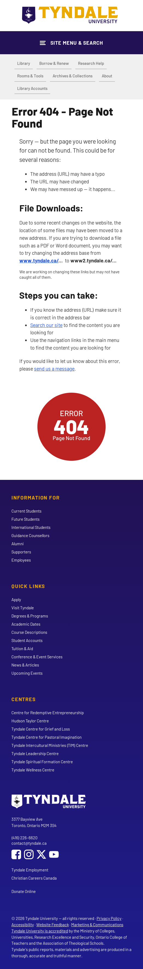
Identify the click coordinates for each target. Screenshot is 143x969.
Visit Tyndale (22, 607)
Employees (21, 560)
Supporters (21, 551)
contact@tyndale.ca (29, 843)
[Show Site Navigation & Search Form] (71, 42)
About (107, 75)
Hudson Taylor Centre (30, 720)
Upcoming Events (27, 673)
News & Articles (25, 664)
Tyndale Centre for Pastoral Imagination (46, 737)
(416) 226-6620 (24, 837)
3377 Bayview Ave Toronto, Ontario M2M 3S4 (33, 822)
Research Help (91, 63)
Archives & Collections (73, 75)
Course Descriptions (29, 632)
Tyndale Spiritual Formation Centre (42, 761)
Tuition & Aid (22, 648)
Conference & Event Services (36, 656)
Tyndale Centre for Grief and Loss (40, 728)
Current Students (26, 510)
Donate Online (23, 891)
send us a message (54, 368)
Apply (16, 599)
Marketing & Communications (97, 924)
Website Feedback (52, 924)
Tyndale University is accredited (39, 930)
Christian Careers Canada (34, 878)
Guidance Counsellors (30, 535)
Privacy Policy (109, 918)
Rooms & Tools (30, 75)
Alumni (17, 543)
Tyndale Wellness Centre (32, 769)
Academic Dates (25, 624)
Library (23, 63)
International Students (30, 527)
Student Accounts (27, 640)
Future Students (25, 519)
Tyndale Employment (29, 869)
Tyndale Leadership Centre (35, 753)
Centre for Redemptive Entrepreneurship (47, 712)
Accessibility (22, 924)
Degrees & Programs (29, 615)
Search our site (46, 325)
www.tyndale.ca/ (38, 260)
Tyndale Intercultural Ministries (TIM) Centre (49, 745)
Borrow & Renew (54, 63)
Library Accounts (32, 88)
